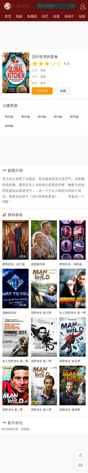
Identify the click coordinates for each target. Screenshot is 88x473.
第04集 (58, 116)
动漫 (56, 16)
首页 (8, 16)
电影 (19, 16)
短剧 (82, 16)
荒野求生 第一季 (41, 361)
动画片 (69, 16)
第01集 (9, 116)
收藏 (63, 90)
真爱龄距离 (38, 264)
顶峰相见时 (9, 312)
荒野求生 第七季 (41, 312)
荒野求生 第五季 (69, 361)
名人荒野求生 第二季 (15, 361)
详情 (7, 201)
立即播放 (42, 90)
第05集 (74, 116)
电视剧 (32, 16)
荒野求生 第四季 (69, 409)
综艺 (45, 16)
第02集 (25, 116)
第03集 (42, 116)
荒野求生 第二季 (12, 409)
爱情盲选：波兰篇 (13, 264)
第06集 (9, 126)
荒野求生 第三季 (41, 409)
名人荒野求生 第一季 (72, 312)
